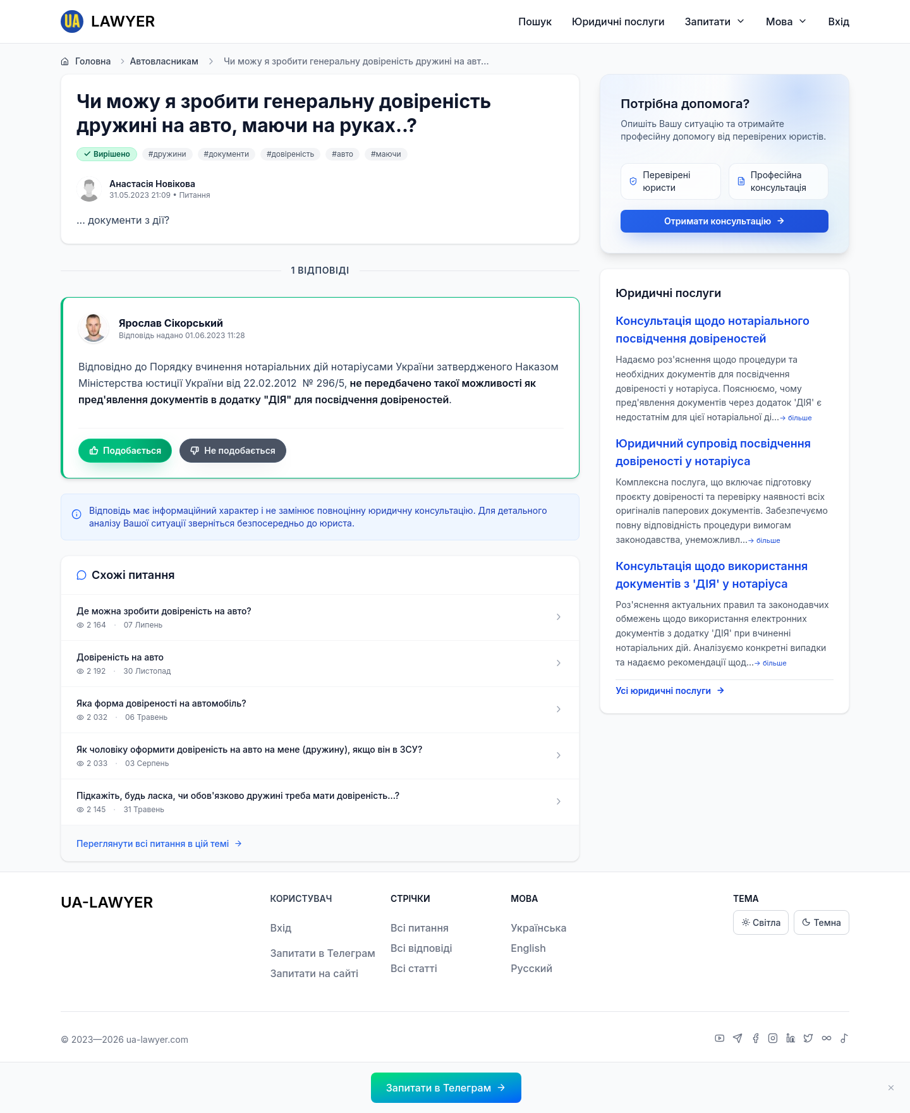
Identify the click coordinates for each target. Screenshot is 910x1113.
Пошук (535, 21)
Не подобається (233, 450)
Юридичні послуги (618, 21)
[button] (446, 1088)
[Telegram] (739, 1039)
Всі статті (414, 968)
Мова (787, 21)
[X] (809, 1039)
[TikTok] (844, 1039)
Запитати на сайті (314, 973)
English (528, 948)
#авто (342, 154)
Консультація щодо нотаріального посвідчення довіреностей (713, 329)
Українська (538, 927)
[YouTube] (721, 1039)
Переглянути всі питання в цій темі (159, 844)
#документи (226, 154)
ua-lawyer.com (157, 1039)
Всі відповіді (421, 948)
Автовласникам (158, 61)
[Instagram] (774, 1039)
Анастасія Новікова (152, 183)
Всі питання (420, 927)
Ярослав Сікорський (171, 323)
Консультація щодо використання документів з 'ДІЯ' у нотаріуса (712, 574)
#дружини (167, 154)
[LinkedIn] (792, 1039)
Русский (531, 968)
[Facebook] (757, 1039)
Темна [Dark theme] (821, 922)
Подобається (125, 450)
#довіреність (290, 154)
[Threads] (828, 1039)
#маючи (386, 154)
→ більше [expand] (795, 417)
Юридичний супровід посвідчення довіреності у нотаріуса (713, 452)
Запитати (715, 21)
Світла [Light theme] (760, 922)
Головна (86, 61)
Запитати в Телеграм (322, 953)
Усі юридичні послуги (670, 690)
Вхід (838, 21)
